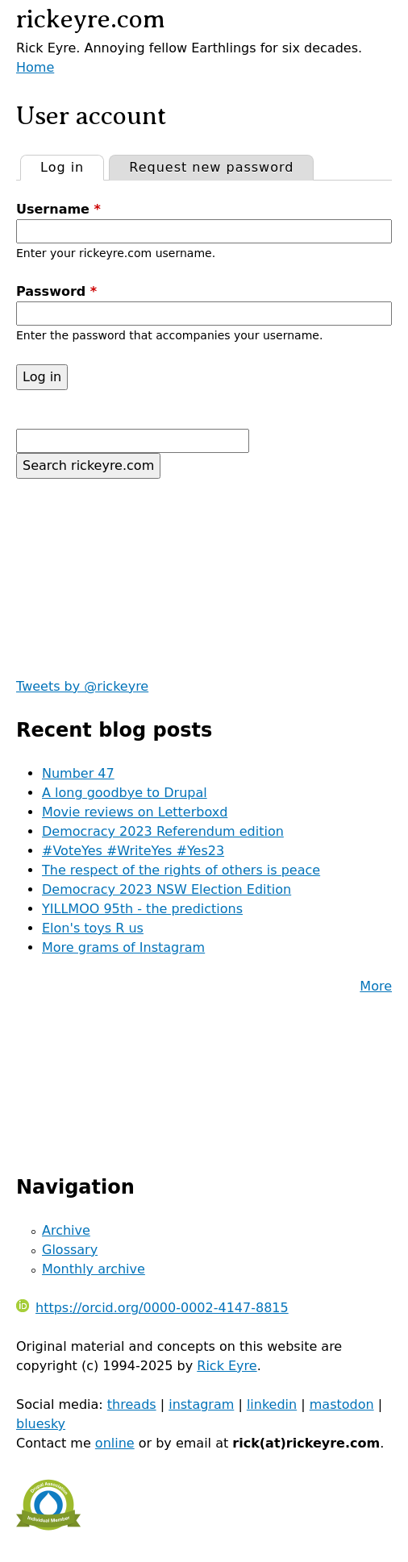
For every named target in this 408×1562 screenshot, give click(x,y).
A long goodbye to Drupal (124, 792)
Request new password (211, 167)
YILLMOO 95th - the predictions (142, 908)
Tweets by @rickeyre (82, 686)
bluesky (40, 1423)
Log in (71, 165)
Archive (66, 1230)
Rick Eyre (226, 1365)
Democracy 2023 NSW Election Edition (166, 889)
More (376, 986)
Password (56, 291)
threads (131, 1404)
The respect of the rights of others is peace (181, 870)
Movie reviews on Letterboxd (134, 812)
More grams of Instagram (123, 947)
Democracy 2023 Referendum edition (163, 831)
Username (58, 209)
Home (35, 67)
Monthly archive (93, 1269)
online (115, 1443)
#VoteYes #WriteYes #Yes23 (133, 850)
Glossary (70, 1249)
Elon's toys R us (93, 928)
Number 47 (78, 773)
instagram (201, 1404)
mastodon (342, 1404)
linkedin (272, 1404)
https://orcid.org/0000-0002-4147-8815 (152, 1307)
